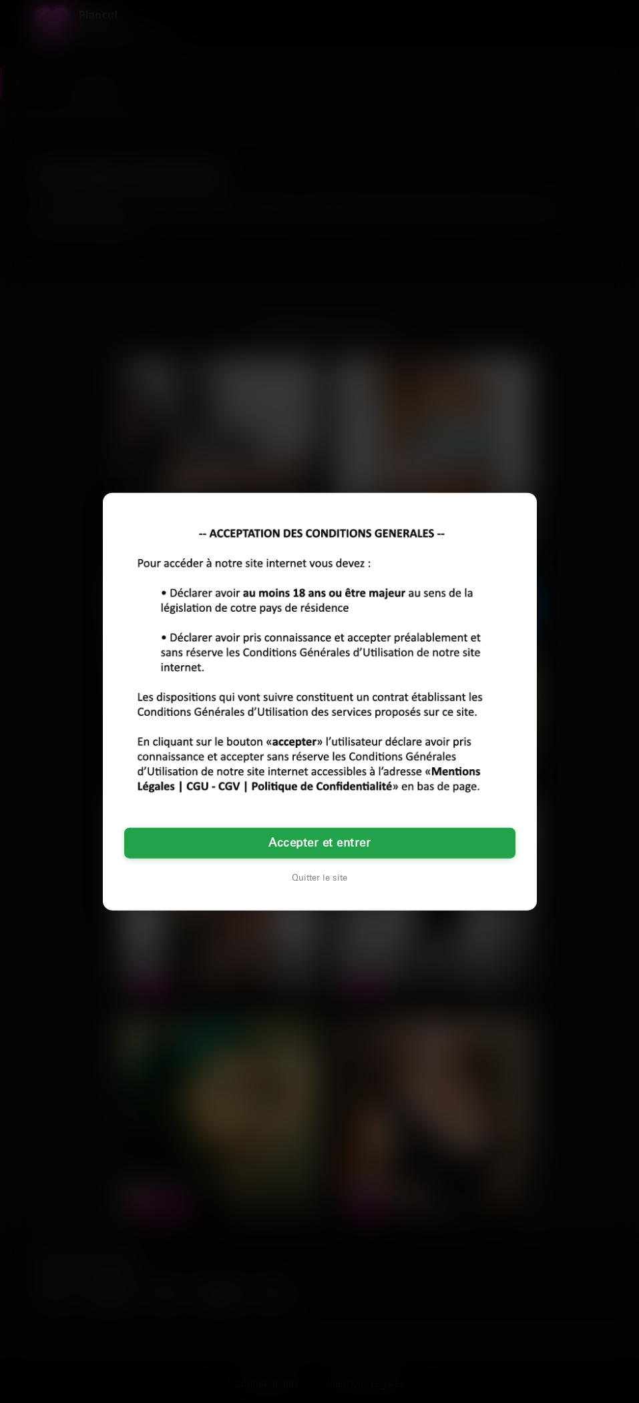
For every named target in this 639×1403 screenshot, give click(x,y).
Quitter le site (319, 878)
